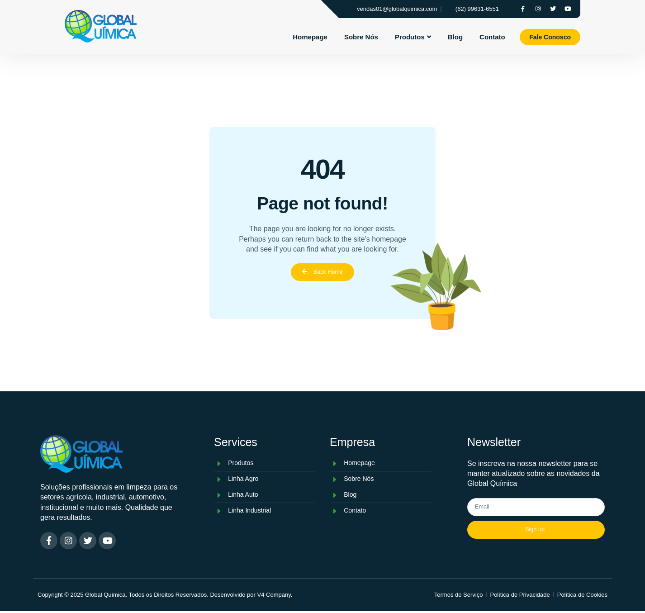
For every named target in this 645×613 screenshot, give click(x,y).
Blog (455, 36)
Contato (492, 36)
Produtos (413, 36)
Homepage (310, 36)
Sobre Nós (361, 36)
